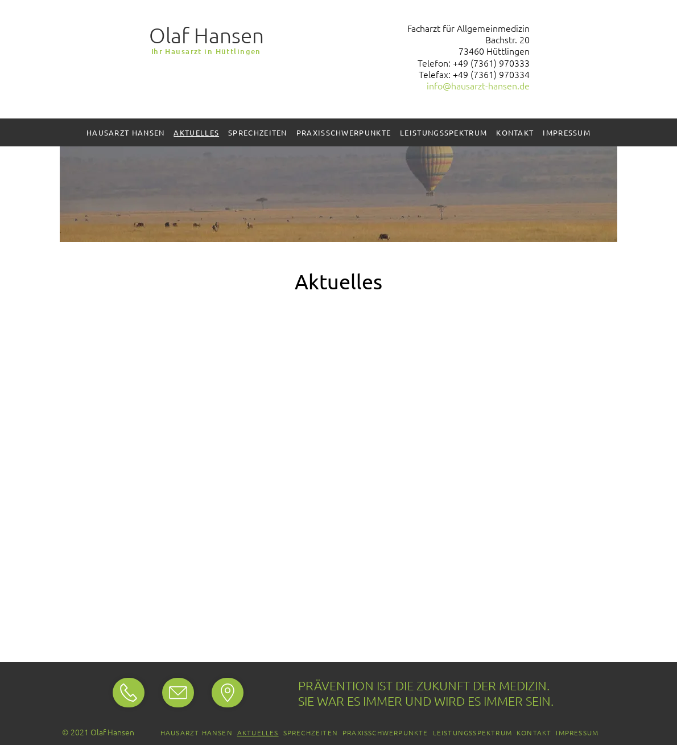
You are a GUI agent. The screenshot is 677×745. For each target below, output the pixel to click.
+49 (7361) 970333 (491, 62)
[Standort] (129, 692)
